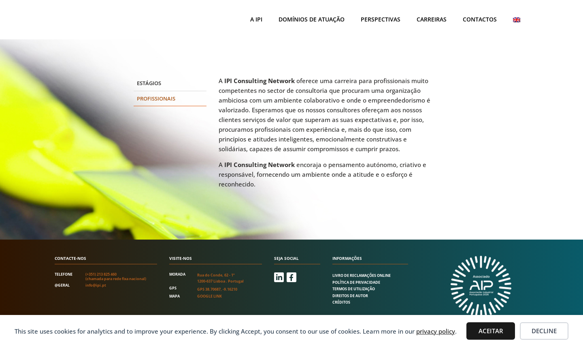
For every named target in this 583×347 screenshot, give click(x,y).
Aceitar (491, 331)
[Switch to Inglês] (516, 19)
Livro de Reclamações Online (361, 275)
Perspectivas (380, 19)
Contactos (480, 19)
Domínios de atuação (312, 19)
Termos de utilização (353, 288)
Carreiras (432, 19)
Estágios (149, 83)
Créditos (341, 302)
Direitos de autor (350, 295)
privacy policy (435, 331)
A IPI (256, 19)
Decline (544, 331)
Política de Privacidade (356, 282)
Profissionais (156, 98)
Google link (209, 296)
